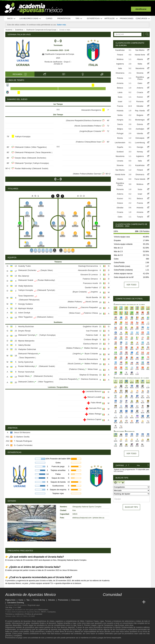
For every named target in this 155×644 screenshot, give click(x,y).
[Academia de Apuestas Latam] (132, 602)
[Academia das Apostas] (110, 602)
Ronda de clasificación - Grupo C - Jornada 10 (57, 63)
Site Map (8, 607)
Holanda (120, 111)
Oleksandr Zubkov (23, 147)
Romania (139, 102)
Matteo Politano (94, 126)
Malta (140, 64)
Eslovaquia (140, 138)
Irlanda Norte (140, 55)
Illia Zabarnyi (23, 276)
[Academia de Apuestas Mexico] (105, 602)
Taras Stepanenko (44, 152)
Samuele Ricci (95, 408)
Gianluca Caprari (94, 419)
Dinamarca (120, 73)
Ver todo (131, 285)
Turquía (140, 217)
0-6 (130, 208)
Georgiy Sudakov (25, 304)
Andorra (140, 88)
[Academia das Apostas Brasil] (116, 602)
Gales (140, 83)
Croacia (140, 92)
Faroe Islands (140, 179)
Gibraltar (140, 106)
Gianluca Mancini (90, 344)
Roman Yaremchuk (26, 372)
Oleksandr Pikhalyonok (25, 152)
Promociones (126, 19)
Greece (120, 203)
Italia (93, 65)
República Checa (140, 78)
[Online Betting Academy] (121, 602)
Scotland (120, 152)
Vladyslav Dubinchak (27, 349)
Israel (120, 102)
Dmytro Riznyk (24, 331)
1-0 (130, 88)
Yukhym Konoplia (25, 290)
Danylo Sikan (20, 158)
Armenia (120, 83)
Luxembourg (140, 143)
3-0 (130, 184)
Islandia (140, 133)
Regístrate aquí (34, 605)
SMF (19, 607)
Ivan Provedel (92, 331)
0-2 (130, 92)
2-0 (130, 64)
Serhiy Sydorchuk (25, 362)
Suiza (120, 97)
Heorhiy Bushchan (26, 326)
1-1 (130, 59)
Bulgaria (140, 115)
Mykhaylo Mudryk (25, 308)
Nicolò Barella (92, 297)
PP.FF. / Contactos (48, 612)
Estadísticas (94, 18)
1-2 (130, 102)
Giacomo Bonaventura (88, 359)
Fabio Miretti (96, 402)
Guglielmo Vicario (90, 326)
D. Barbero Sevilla (21, 437)
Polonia (120, 78)
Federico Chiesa (83, 142)
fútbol (82, 621)
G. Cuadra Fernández (23, 445)
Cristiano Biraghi (91, 339)
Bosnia (120, 138)
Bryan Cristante (94, 131)
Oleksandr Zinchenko (36, 158)
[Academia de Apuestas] (127, 602)
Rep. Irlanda (140, 111)
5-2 (130, 68)
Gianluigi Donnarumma (88, 266)
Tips (78, 18)
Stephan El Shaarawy (88, 375)
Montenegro (140, 120)
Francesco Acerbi (90, 283)
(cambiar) (119, 471)
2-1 (130, 73)
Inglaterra (120, 64)
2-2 (130, 115)
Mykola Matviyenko (26, 341)
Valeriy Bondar (24, 345)
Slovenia (139, 73)
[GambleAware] (12, 641)
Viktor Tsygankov (39, 147)
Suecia (120, 124)
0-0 (130, 161)
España (120, 147)
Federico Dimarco (90, 279)
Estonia (140, 124)
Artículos (111, 18)
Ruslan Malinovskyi (23, 168)
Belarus (120, 88)
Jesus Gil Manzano (22, 432)
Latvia (120, 92)
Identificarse (140, 9)
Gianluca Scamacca (92, 120)
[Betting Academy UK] (138, 602)
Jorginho (83, 131)
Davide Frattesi (91, 287)
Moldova (120, 59)
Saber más (61, 25)
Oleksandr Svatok (40, 168)
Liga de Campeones (105, 625)
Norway (140, 152)
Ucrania (23, 65)
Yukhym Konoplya (22, 136)
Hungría (120, 120)
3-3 (130, 152)
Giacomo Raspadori (74, 120)
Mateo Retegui (95, 414)
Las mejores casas (30, 18)
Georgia (140, 147)
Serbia (120, 115)
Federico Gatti (92, 335)
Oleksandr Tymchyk (23, 163)
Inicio (11, 18)
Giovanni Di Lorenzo (89, 274)
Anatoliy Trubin (24, 266)
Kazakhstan (120, 50)
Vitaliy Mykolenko (25, 286)
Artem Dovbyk (24, 313)
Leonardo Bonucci (93, 391)
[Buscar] (146, 34)
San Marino (139, 50)
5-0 (130, 129)
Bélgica (120, 129)
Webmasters (43, 610)
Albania (140, 59)
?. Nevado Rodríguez (23, 441)
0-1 (130, 143)
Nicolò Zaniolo (81, 126)
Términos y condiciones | (15, 614)
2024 (58, 58)
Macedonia (140, 68)
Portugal (120, 133)
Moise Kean (96, 142)
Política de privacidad (33, 614)
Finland (120, 55)
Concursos (143, 18)
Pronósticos (63, 19)
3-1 (130, 50)
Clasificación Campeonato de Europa (58, 54)
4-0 (130, 55)
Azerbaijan (140, 129)
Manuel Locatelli (94, 397)
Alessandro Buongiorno (91, 110)
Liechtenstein (120, 143)
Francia (120, 106)
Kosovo (140, 97)
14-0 (130, 106)
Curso (49, 19)
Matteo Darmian (94, 174)
